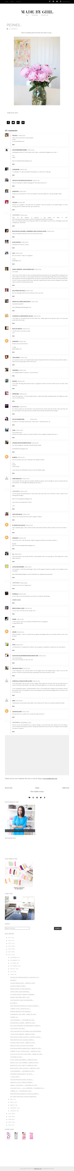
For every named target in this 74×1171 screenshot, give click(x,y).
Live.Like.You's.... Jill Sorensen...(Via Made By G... (27, 1088)
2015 (9, 943)
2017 (9, 937)
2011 (9, 954)
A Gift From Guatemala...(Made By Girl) (24, 1059)
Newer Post (8, 788)
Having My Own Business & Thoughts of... (24, 977)
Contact (18, 1)
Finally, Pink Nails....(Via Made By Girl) (23, 1085)
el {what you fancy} (18, 525)
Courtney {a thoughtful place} (22, 316)
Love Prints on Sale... (18, 1028)
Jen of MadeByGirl (18, 419)
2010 (9, 1113)
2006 (9, 1125)
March (12, 1105)
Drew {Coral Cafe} (18, 608)
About (12, 1)
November (13, 960)
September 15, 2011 (25, 722)
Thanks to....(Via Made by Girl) (21, 1091)
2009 (9, 1116)
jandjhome (15, 169)
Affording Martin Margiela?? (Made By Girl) (25, 1048)
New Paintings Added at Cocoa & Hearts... (25, 1005)
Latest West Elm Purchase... (20, 991)
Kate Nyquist (16, 242)
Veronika (15, 370)
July (11, 971)
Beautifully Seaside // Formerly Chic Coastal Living (29, 231)
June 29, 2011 (21, 135)
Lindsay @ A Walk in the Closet (22, 681)
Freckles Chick (17, 668)
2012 (9, 951)
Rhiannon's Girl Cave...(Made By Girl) (23, 1014)
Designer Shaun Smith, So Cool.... (22, 1074)
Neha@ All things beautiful (21, 301)
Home (6, 1)
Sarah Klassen (17, 711)
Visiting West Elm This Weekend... (22, 1000)
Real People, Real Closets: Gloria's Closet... (26, 1037)
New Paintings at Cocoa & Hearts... (22, 1039)
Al (13, 554)
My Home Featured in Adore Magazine (23, 1096)
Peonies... (13, 980)
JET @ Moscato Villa (19, 290)
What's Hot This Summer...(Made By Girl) (24, 1062)
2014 (9, 946)
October (13, 963)
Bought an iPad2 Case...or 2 (20, 997)
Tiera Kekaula (17, 478)
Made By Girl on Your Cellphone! (22, 1045)
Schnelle (15, 594)
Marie (14, 619)
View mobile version (37, 791)
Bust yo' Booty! (17, 328)
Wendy (14, 632)
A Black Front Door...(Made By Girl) (22, 1042)
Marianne (15, 191)
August (12, 968)
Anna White (16, 357)
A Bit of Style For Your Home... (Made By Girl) (26, 1054)
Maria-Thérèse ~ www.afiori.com (23, 269)
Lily (13, 253)
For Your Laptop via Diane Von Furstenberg (25, 1031)
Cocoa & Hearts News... (18, 986)
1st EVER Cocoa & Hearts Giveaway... (22, 994)
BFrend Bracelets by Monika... (20, 1011)
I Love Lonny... (15, 1076)
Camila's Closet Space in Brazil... (22, 1082)
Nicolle (15, 135)
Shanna (14, 381)
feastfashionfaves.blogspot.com (20, 448)
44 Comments (13, 29)
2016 (9, 940)
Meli (13, 700)
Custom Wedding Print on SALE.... (22, 1079)
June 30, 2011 (35, 442)
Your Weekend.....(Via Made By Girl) (22, 1020)
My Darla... (14, 1003)
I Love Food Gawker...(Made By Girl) (22, 1034)
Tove (13, 644)
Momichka (15, 393)
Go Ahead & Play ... (16, 1057)
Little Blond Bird (18, 566)
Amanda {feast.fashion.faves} (21, 442)
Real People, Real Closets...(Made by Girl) (25, 1068)
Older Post (65, 788)
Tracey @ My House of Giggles (22, 180)
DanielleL (15, 406)
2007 (9, 1122)
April (12, 1102)
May (11, 1099)
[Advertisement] (19, 1154)
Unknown (15, 341)
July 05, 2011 (25, 711)
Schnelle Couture (16, 599)
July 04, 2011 (19, 700)
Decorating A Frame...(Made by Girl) (22, 1022)
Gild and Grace (17, 514)
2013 (9, 949)
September (14, 966)
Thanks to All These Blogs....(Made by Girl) (25, 1051)
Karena (14, 457)
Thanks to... (14, 1017)
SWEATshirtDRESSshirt (19, 149)
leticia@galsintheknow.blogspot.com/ (25, 655)
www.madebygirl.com (50, 778)
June (12, 974)
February (13, 1108)
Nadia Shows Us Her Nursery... (21, 988)
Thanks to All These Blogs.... (20, 1008)
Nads (13, 430)
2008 (9, 1119)
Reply (13, 144)
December (13, 957)
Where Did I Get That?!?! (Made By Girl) (23, 1065)
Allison (14, 202)
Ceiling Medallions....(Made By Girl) (22, 983)
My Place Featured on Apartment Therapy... (25, 1025)
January (13, 1110)
